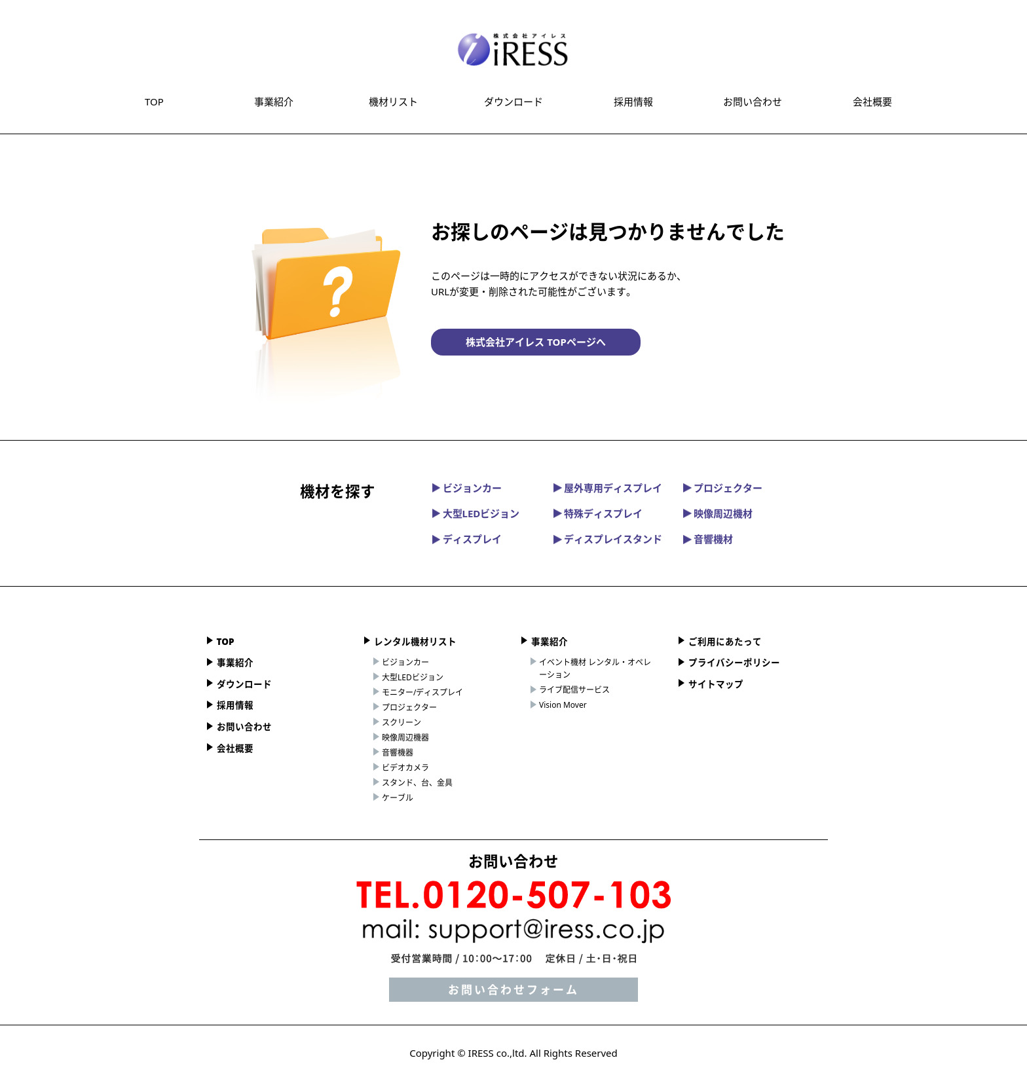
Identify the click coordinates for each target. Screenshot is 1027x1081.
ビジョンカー (467, 487)
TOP (154, 101)
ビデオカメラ (405, 767)
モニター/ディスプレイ (422, 692)
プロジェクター (722, 487)
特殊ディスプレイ (598, 513)
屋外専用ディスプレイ (607, 487)
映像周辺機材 (718, 513)
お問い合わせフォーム (513, 989)
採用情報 (633, 101)
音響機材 (708, 538)
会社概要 (872, 101)
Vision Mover (563, 704)
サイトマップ (715, 684)
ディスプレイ (467, 538)
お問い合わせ (752, 101)
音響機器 (397, 752)
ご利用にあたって (725, 642)
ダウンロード (513, 101)
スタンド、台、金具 (417, 782)
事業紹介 (273, 101)
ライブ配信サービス (574, 689)
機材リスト (393, 101)
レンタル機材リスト (415, 642)
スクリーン (401, 722)
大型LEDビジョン (476, 513)
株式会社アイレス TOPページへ (535, 341)
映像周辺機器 (405, 737)
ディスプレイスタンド (607, 538)
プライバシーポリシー (734, 663)
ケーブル (397, 797)
